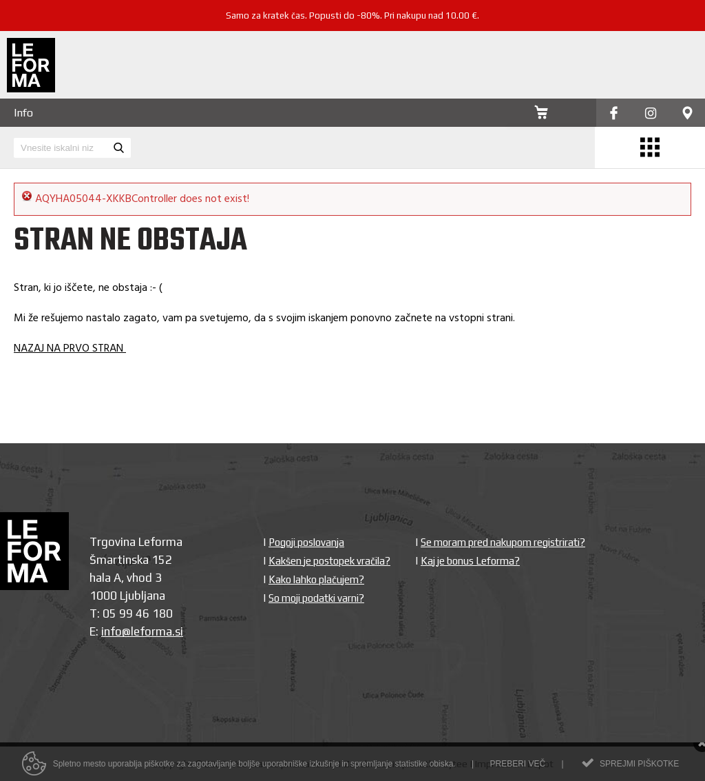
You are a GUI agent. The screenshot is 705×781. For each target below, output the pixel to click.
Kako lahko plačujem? (316, 579)
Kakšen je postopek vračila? (329, 561)
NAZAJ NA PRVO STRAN (70, 349)
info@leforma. (138, 631)
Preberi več (517, 768)
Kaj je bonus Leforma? (470, 561)
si (179, 631)
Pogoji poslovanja (306, 542)
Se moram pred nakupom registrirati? (503, 542)
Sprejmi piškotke (639, 768)
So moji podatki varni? (316, 598)
